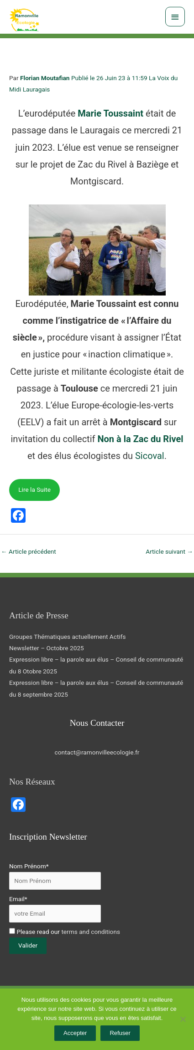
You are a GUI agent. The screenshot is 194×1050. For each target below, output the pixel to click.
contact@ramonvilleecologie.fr (97, 752)
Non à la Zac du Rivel (140, 438)
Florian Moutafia (43, 78)
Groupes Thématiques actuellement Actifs (67, 636)
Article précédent (28, 551)
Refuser (120, 1033)
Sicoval (149, 455)
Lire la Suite (34, 489)
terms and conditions (90, 931)
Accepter (75, 1033)
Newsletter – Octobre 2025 (46, 648)
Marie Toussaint (110, 113)
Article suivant (169, 551)
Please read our (64, 931)
